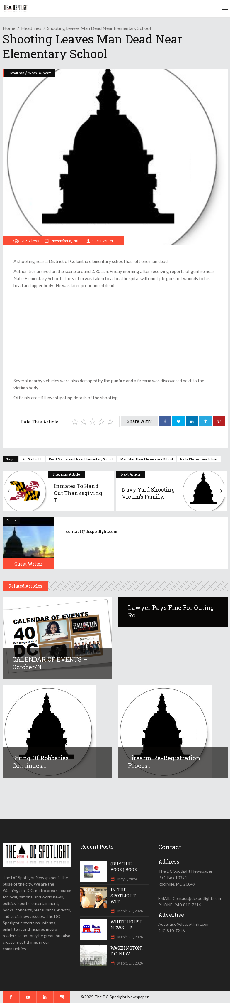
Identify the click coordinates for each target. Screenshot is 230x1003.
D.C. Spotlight (32, 459)
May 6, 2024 (126, 878)
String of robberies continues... (40, 762)
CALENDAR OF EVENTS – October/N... (49, 663)
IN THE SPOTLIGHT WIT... (123, 895)
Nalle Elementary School (199, 459)
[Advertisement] (115, 333)
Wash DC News (39, 72)
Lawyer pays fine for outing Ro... (171, 611)
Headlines (31, 28)
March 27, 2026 (129, 910)
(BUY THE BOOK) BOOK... (125, 866)
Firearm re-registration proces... (164, 762)
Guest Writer (102, 240)
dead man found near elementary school (81, 459)
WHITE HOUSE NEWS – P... (126, 924)
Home (9, 28)
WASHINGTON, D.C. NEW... (126, 951)
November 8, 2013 (65, 240)
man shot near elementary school (146, 459)
